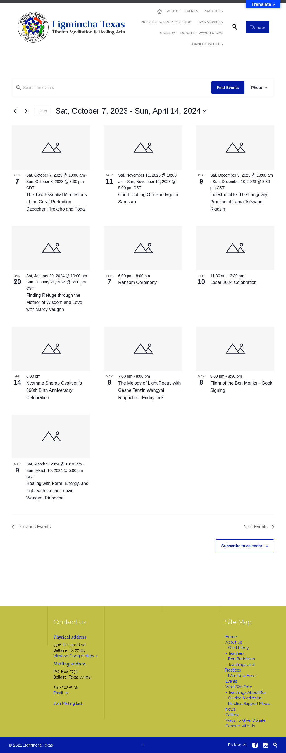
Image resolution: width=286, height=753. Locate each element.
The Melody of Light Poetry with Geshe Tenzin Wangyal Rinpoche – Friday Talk (149, 390)
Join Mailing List (67, 703)
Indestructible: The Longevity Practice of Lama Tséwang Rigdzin (238, 201)
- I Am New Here (240, 676)
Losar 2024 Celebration (233, 282)
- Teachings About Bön (246, 692)
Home (231, 636)
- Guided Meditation (243, 698)
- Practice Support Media (247, 703)
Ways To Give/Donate (245, 720)
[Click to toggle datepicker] (131, 111)
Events (231, 681)
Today (42, 111)
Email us (60, 693)
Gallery (232, 715)
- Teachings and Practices (239, 667)
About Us (233, 642)
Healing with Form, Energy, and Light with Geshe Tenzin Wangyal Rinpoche (57, 490)
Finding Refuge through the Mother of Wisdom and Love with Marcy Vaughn (54, 302)
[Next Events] (26, 111)
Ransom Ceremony (137, 282)
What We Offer (238, 687)
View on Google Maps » (75, 656)
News (230, 709)
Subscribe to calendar (241, 546)
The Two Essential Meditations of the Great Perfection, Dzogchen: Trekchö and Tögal (56, 201)
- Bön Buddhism (240, 659)
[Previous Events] (15, 111)
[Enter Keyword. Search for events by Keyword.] (111, 87)
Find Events (228, 87)
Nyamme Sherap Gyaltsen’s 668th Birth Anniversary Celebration (54, 390)
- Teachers (234, 653)
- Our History (237, 648)
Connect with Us (240, 726)
